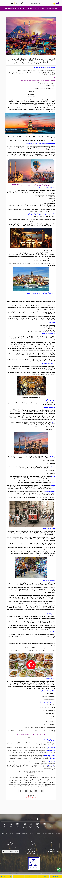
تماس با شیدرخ (43, 8)
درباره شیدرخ (49, 8)
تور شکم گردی (24, 833)
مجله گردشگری (8, 8)
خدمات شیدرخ (29, 8)
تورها (39, 8)
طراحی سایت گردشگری (16, 873)
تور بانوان (11, 833)
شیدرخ (43, 873)
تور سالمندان (18, 833)
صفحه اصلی (54, 8)
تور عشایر (31, 833)
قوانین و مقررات (18, 8)
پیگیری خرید (23, 8)
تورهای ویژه (35, 8)
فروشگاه (12, 8)
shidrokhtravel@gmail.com (52, 851)
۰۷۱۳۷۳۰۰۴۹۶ (51, 849)
